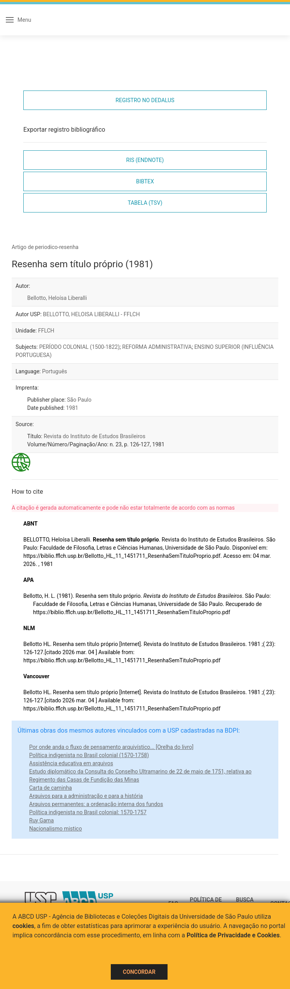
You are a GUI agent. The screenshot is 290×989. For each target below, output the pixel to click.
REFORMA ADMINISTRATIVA (157, 347)
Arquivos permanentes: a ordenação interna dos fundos (96, 804)
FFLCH (46, 330)
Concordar (139, 972)
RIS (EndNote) (145, 160)
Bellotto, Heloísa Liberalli (57, 298)
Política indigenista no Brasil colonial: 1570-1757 (88, 812)
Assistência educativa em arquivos (71, 763)
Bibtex (145, 181)
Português (54, 371)
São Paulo (79, 400)
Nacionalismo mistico (55, 828)
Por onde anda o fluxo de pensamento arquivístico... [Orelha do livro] (111, 747)
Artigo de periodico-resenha (45, 247)
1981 (72, 408)
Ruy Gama (41, 820)
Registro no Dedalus (144, 100)
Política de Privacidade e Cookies (233, 935)
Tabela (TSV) (145, 203)
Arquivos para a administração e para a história (86, 796)
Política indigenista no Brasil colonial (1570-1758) (89, 755)
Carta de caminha (50, 788)
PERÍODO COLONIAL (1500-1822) (79, 347)
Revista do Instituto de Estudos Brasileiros (94, 436)
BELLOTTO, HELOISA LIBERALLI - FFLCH (91, 314)
